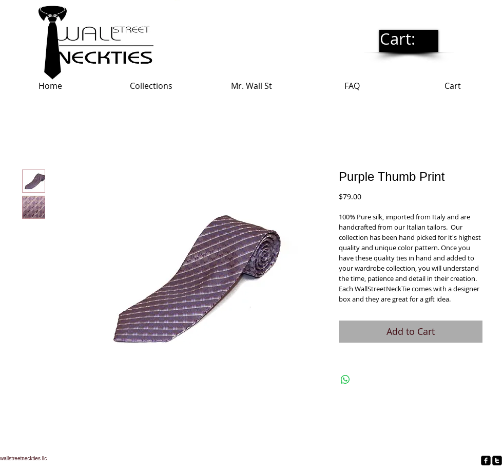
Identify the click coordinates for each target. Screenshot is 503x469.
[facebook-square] (486, 460)
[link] (408, 39)
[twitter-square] (497, 460)
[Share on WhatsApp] (345, 379)
